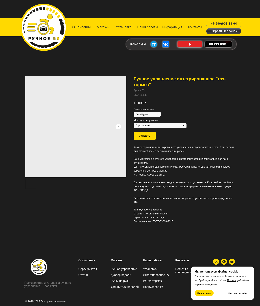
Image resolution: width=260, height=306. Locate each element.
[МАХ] (224, 263)
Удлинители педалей (125, 286)
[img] (44, 26)
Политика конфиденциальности (189, 270)
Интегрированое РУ (156, 275)
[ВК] (216, 263)
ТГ (154, 45)
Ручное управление (124, 269)
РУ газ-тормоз (152, 280)
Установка (150, 269)
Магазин (117, 260)
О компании (86, 260)
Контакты (182, 260)
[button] (223, 31)
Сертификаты (87, 269)
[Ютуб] (232, 263)
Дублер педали (121, 275)
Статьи (83, 275)
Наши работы (152, 260)
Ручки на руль (120, 280)
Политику (232, 280)
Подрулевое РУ (153, 286)
